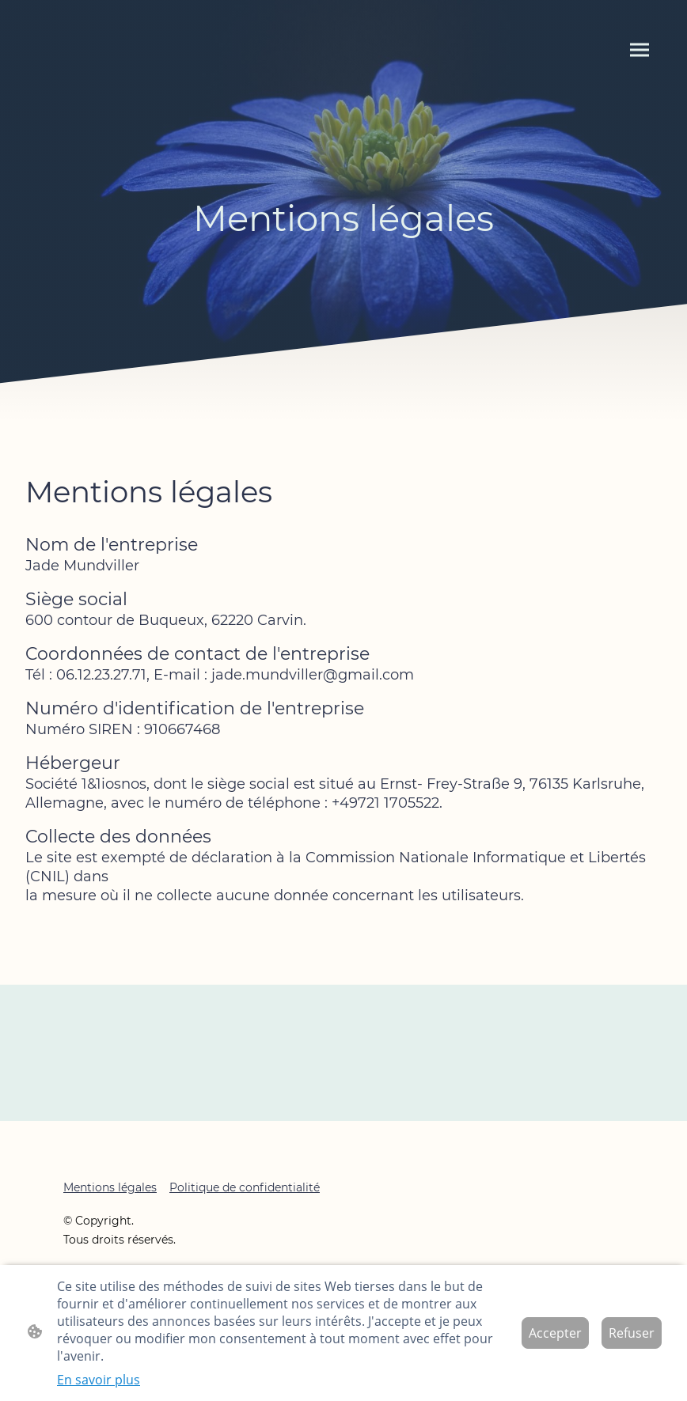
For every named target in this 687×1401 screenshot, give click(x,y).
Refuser (632, 1333)
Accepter (555, 1333)
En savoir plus (98, 1379)
